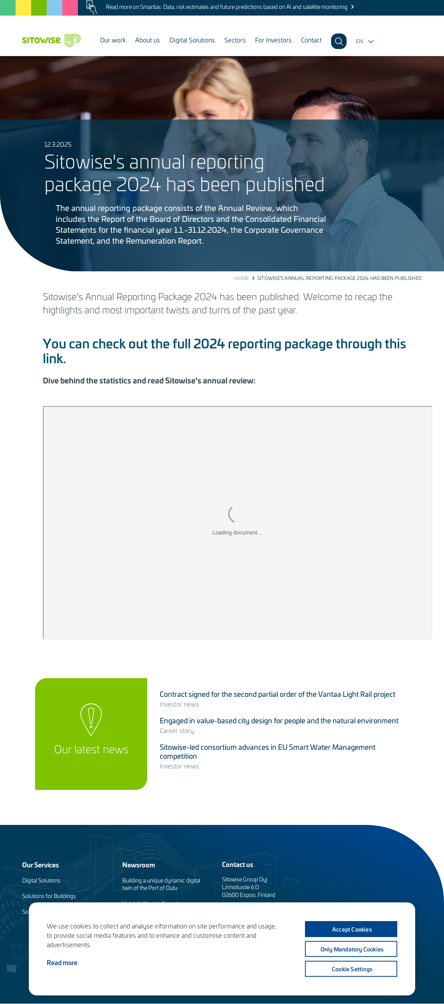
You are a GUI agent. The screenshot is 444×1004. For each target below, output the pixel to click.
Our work (113, 39)
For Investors (273, 39)
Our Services (40, 864)
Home (241, 278)
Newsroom (138, 864)
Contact (311, 39)
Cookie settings (352, 969)
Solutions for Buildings (49, 896)
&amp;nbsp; (237, 523)
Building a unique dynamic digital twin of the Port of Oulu (161, 884)
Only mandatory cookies (352, 949)
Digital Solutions (192, 39)
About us (147, 39)
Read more (62, 962)
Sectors (235, 39)
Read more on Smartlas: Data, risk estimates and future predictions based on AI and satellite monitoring (226, 7)
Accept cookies (352, 929)
